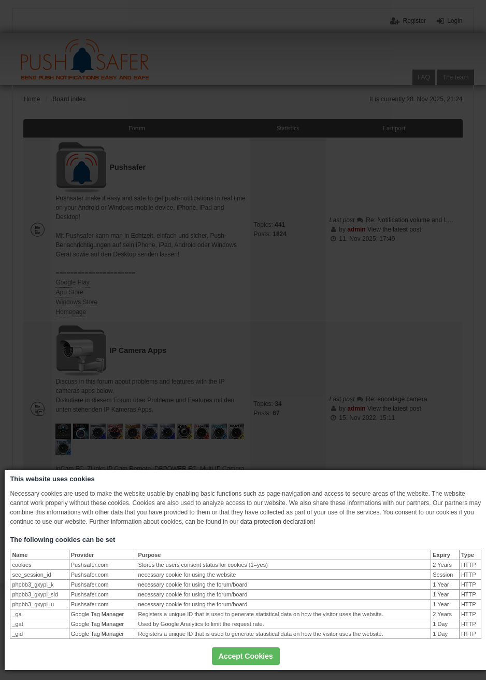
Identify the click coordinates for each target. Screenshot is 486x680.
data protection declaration (276, 521)
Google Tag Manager (97, 614)
